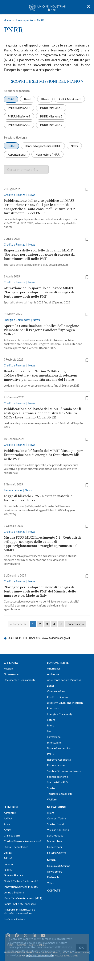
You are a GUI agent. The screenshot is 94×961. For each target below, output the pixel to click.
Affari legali (53, 668)
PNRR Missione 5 (51, 116)
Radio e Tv (53, 877)
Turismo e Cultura (14, 919)
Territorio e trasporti (59, 793)
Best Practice (55, 835)
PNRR (40, 20)
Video (50, 883)
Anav (7, 824)
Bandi (27, 99)
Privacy (9, 945)
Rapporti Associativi (59, 759)
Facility (8, 869)
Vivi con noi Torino (58, 829)
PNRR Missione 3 (51, 107)
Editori (8, 858)
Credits (31, 945)
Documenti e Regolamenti (19, 679)
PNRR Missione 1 (70, 99)
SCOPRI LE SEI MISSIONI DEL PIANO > (47, 81)
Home (7, 20)
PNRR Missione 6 (19, 125)
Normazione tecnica (59, 748)
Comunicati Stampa (58, 865)
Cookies (41, 945)
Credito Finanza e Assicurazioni (22, 841)
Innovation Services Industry (21, 886)
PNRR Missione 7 (51, 125)
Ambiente (53, 674)
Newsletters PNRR (47, 154)
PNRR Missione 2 (19, 107)
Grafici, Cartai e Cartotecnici (21, 881)
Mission (8, 668)
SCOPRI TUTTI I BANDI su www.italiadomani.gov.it (37, 638)
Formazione (54, 736)
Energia (8, 864)
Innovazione (54, 742)
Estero (51, 719)
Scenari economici (57, 776)
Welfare (52, 799)
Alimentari (10, 812)
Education (53, 708)
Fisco (50, 731)
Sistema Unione (56, 852)
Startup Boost (55, 824)
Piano (45, 99)
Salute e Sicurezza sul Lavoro (64, 771)
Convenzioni (54, 846)
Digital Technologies (16, 846)
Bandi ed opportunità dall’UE (43, 145)
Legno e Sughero (14, 892)
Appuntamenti (17, 154)
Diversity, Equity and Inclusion (65, 702)
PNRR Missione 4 (19, 116)
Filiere (50, 725)
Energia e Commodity (59, 714)
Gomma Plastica (13, 875)
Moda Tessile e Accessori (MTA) (23, 898)
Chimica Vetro (12, 835)
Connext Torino (56, 818)
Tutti (11, 99)
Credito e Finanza (57, 697)
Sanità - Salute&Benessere (20, 903)
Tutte (11, 145)
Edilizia (8, 852)
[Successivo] (75, 624)
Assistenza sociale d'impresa (64, 679)
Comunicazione (56, 691)
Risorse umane (56, 765)
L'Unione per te (24, 20)
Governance (11, 674)
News (74, 145)
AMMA (8, 818)
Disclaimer (20, 945)
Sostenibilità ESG (57, 782)
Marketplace (54, 841)
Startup (51, 788)
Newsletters (54, 871)
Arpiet (7, 829)
